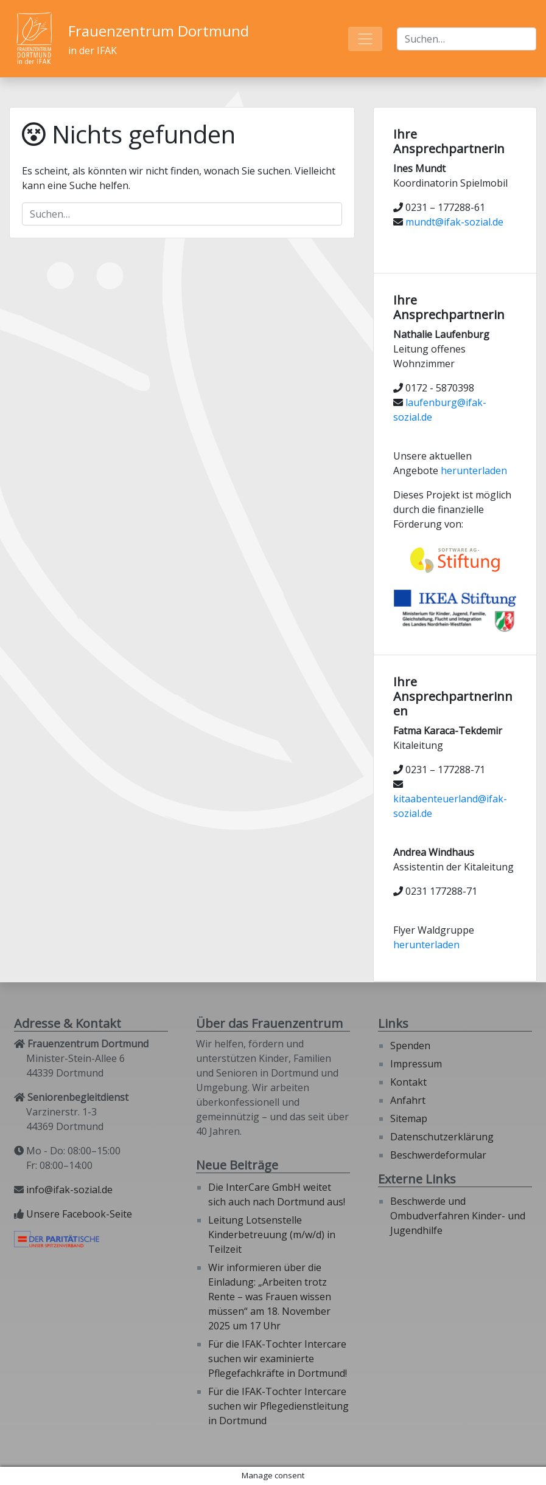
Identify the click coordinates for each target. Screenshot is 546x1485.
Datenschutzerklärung (442, 1136)
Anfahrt (407, 1100)
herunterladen (474, 470)
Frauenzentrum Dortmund (158, 31)
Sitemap (408, 1118)
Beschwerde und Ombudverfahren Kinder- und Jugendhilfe (457, 1215)
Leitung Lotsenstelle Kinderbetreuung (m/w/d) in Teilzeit (271, 1234)
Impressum (416, 1063)
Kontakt (408, 1082)
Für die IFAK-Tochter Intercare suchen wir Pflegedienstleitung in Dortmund (278, 1406)
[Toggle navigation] (365, 39)
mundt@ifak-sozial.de (454, 222)
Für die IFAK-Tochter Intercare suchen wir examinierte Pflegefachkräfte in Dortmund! (277, 1358)
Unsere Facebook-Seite (79, 1214)
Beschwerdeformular (438, 1155)
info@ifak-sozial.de (69, 1189)
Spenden (410, 1045)
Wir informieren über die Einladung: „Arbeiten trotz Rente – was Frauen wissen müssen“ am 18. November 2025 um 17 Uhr (269, 1296)
